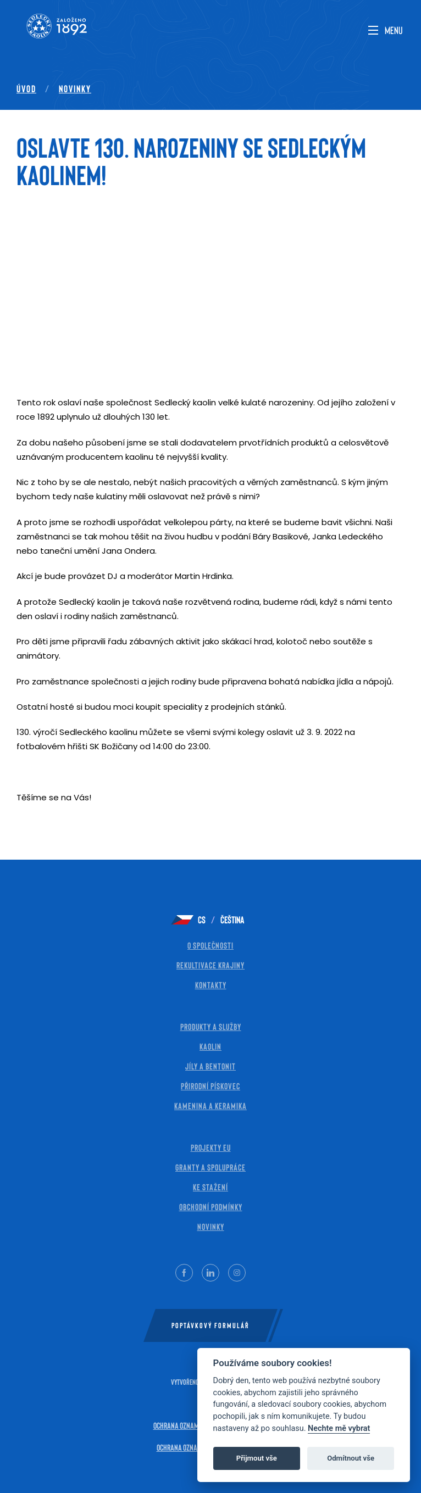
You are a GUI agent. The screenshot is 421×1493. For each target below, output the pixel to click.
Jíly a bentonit (210, 1066)
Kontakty (210, 984)
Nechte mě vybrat (339, 1428)
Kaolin (210, 1046)
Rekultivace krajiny (210, 965)
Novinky (75, 88)
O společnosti (210, 945)
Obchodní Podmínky (210, 1206)
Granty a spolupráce (210, 1167)
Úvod (26, 88)
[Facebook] (184, 1273)
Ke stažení (210, 1187)
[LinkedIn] (210, 1273)
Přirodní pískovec (210, 1085)
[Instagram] (237, 1273)
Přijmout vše (256, 1458)
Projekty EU (211, 1147)
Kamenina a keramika (210, 1105)
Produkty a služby (210, 1026)
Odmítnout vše (350, 1458)
